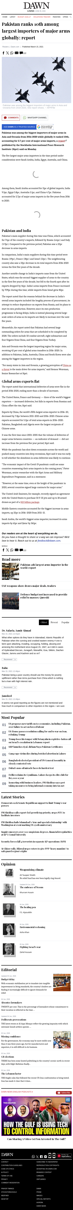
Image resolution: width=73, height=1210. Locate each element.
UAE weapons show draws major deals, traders (29, 585)
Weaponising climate (32, 869)
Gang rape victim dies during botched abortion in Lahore (37, 753)
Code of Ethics (7, 1169)
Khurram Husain (27, 892)
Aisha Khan (24, 932)
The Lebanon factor (11, 1073)
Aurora (39, 1202)
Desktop (4, 1199)
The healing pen (28, 907)
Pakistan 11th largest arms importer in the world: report (44, 566)
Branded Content (44, 1172)
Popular (65, 622)
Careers (40, 1176)
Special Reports (43, 1199)
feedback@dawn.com (49, 540)
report (61, 141)
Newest (54, 622)
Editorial (9, 969)
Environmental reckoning (32, 927)
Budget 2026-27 (24, 17)
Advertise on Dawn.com (46, 1169)
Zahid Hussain (26, 952)
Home (4, 17)
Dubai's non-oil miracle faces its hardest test (31, 768)
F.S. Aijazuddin (26, 912)
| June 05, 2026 (36, 11)
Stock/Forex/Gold (9, 1192)
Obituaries (41, 1179)
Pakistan (56, 17)
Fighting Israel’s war (30, 947)
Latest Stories (13, 796)
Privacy (4, 1179)
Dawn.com (15, 47)
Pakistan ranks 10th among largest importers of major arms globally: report (36, 31)
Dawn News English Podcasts (17, 1092)
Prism (38, 1192)
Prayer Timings (7, 1188)
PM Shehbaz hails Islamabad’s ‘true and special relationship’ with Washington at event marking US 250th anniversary (34, 823)
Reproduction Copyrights (47, 1165)
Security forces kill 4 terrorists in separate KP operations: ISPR (33, 841)
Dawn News (41, 1206)
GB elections (7, 1056)
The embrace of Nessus (31, 887)
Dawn (38, 1188)
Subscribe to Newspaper (47, 1162)
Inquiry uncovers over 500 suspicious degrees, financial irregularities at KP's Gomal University (36, 833)
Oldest (44, 622)
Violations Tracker (41, 17)
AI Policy (5, 1172)
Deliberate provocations (13, 1019)
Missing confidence (11, 1036)
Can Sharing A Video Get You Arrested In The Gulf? (36, 1139)
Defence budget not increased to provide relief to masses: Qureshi (43, 596)
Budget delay (8, 979)
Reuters (5, 47)
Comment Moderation (10, 1183)
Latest (12, 17)
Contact (4, 1162)
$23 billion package (29, 502)
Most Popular (13, 717)
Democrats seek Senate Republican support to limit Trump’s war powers (34, 804)
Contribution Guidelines (11, 1165)
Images (39, 1195)
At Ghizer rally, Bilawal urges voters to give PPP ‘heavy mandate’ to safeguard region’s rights (35, 850)
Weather (5, 1195)
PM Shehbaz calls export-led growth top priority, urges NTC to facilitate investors (33, 814)
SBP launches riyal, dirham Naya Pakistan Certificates (36, 746)
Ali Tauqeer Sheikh (27, 875)
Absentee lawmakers (11, 1002)
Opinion (66, 17)
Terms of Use (7, 1176)
